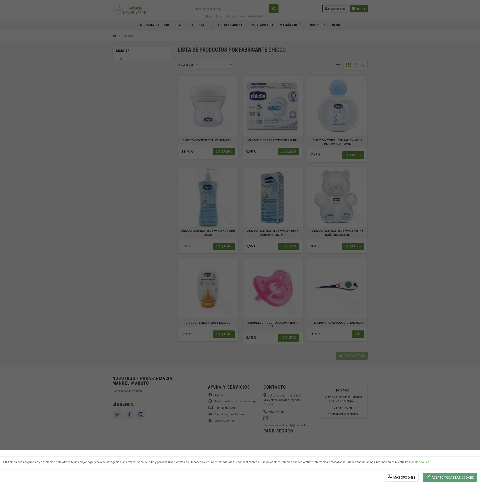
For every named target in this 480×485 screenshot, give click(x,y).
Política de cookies (417, 462)
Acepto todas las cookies (450, 476)
